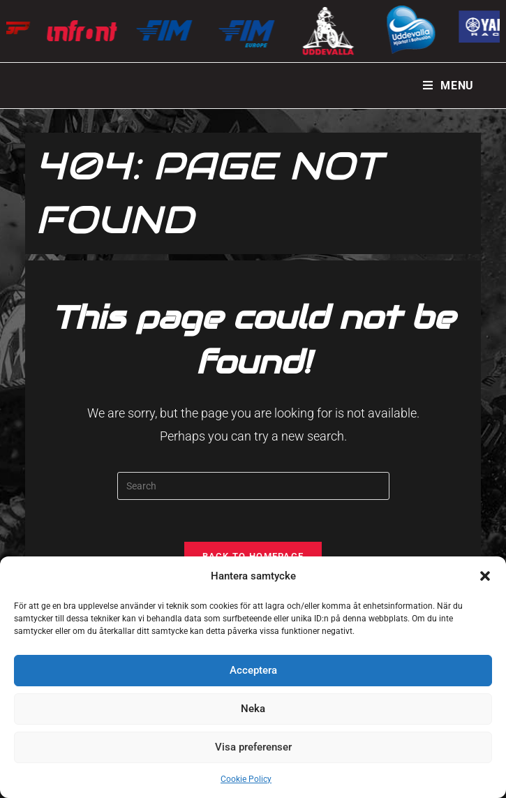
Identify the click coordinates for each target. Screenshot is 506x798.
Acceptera (253, 670)
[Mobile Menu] (448, 85)
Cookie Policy (246, 779)
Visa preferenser (253, 747)
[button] (485, 576)
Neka (253, 708)
